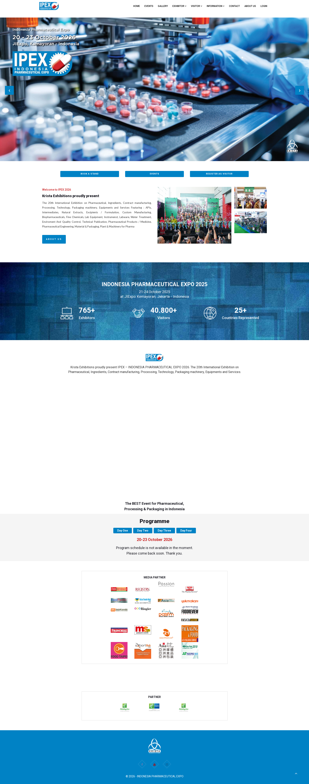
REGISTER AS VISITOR (219, 174)
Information (215, 6)
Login (264, 6)
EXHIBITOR (179, 6)
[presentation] (9, 90)
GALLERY (163, 6)
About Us (54, 239)
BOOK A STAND (90, 174)
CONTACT (234, 6)
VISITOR (196, 6)
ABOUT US (250, 6)
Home (136, 6)
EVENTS (148, 6)
